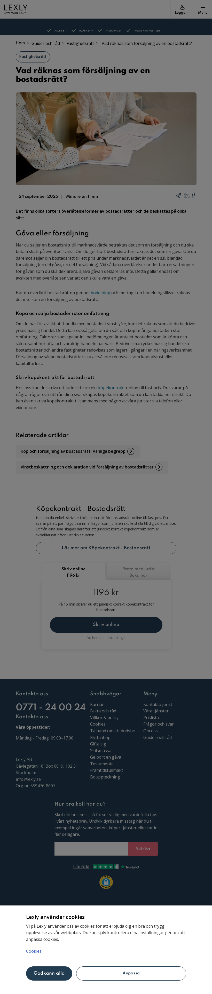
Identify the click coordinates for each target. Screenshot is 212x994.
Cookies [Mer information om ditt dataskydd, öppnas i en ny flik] (34, 951)
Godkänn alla (49, 973)
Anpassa (131, 973)
